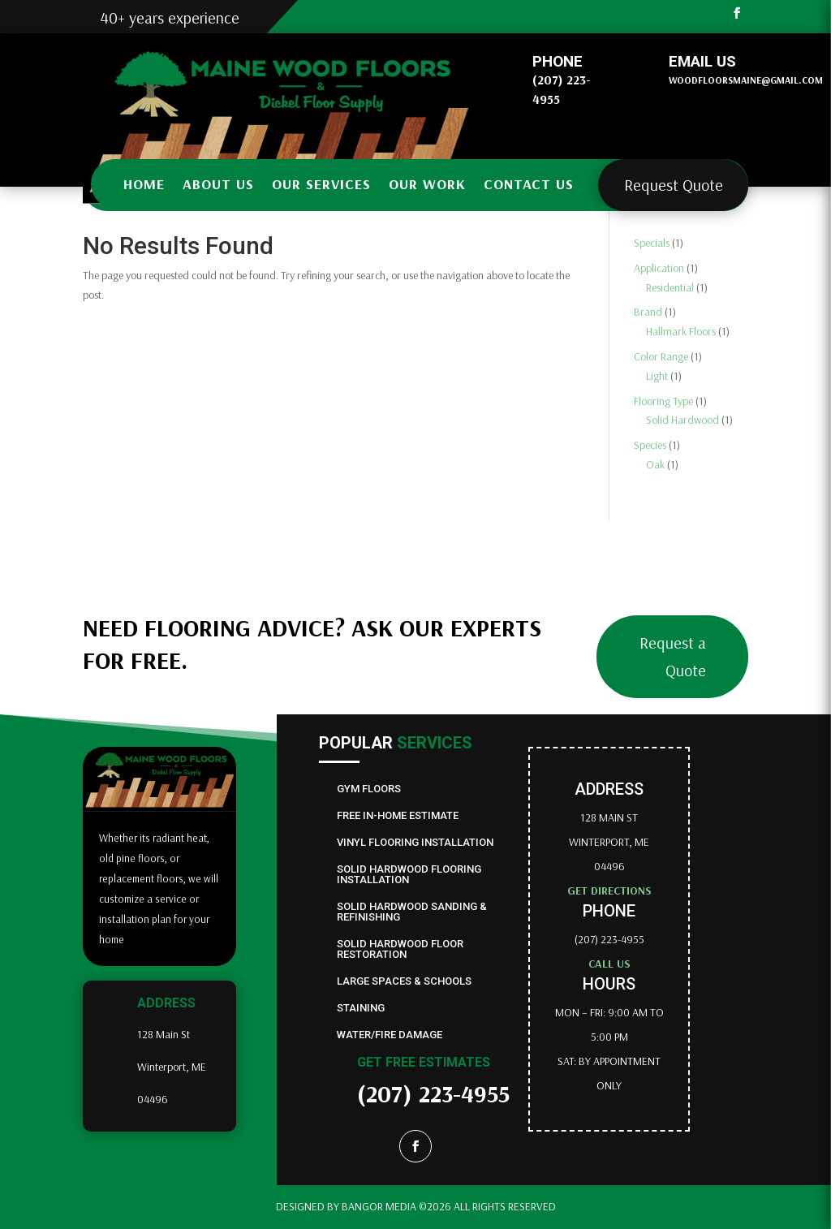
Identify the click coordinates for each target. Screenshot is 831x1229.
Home (144, 184)
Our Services (321, 184)
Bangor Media (380, 1206)
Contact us (529, 184)
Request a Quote (672, 656)
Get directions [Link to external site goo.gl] (609, 890)
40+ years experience (170, 17)
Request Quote (673, 185)
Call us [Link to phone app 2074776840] (609, 963)
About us (218, 184)
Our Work (427, 184)
